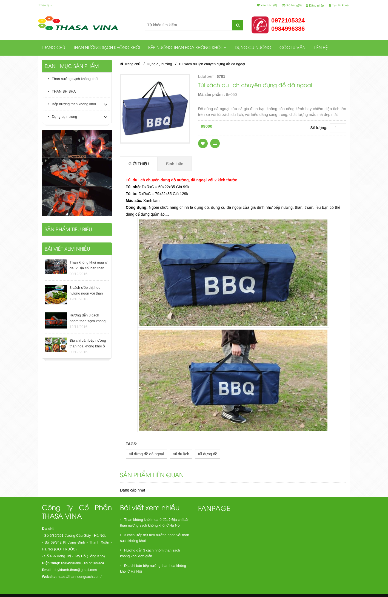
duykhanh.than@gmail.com (75, 570)
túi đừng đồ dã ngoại (146, 454)
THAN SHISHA (62, 91)
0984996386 (288, 28)
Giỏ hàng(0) (292, 5)
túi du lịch (181, 454)
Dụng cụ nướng (253, 48)
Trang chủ (53, 48)
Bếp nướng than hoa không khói (187, 47)
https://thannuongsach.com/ (80, 577)
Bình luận (174, 164)
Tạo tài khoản (339, 5)
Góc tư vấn (292, 48)
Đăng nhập (315, 5)
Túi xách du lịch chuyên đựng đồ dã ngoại (211, 64)
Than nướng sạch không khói (106, 48)
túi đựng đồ (208, 454)
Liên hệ (321, 48)
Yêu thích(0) (267, 5)
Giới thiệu (139, 164)
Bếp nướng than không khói (72, 104)
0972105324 (288, 20)
